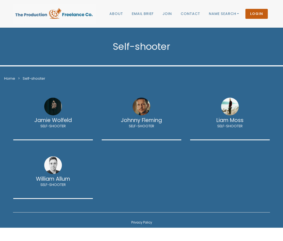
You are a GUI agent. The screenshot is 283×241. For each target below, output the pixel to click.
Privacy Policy (141, 222)
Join (167, 13)
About (116, 13)
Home (9, 78)
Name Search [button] (222, 13)
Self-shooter (34, 78)
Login (256, 13)
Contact (190, 13)
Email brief (143, 13)
